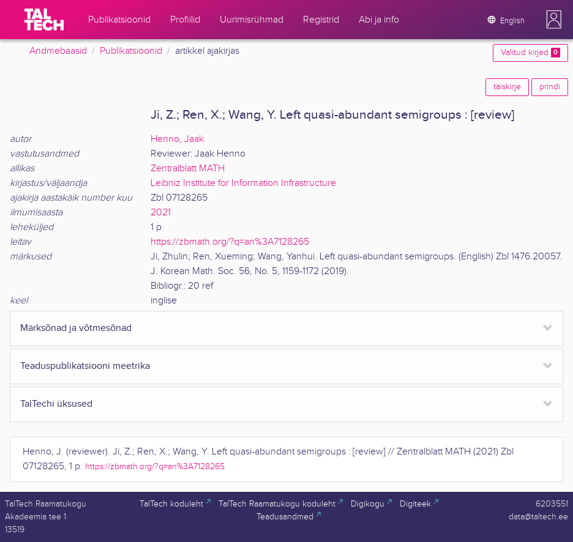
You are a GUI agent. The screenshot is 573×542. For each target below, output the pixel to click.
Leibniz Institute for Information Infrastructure (243, 183)
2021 (161, 212)
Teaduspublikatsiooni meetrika (85, 366)
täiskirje (507, 87)
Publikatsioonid (131, 51)
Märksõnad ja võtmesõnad (76, 328)
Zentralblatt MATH (188, 168)
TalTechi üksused (56, 404)
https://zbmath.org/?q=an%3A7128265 (230, 242)
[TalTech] (44, 19)
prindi (549, 87)
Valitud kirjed (530, 53)
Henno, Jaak (177, 139)
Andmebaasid (58, 51)
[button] (554, 19)
